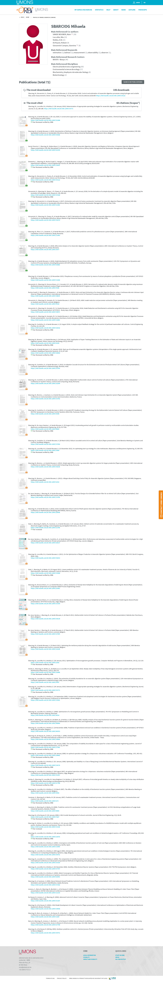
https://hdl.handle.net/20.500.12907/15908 (45, 573)
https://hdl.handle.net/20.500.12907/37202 (45, 885)
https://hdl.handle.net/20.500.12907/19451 (45, 165)
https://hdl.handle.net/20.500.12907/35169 (45, 863)
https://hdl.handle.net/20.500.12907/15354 (45, 604)
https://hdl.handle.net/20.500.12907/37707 (45, 869)
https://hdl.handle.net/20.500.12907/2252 (45, 482)
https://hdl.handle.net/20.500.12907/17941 (45, 747)
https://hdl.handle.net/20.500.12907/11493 (45, 235)
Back (22, 17)
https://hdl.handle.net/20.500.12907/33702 (45, 399)
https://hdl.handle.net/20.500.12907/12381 (45, 205)
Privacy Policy (62, 978)
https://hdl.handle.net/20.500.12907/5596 (45, 288)
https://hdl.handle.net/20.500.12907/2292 (45, 663)
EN (144, 2)
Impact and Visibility (91, 959)
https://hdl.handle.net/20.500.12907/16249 (45, 383)
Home (27, 17)
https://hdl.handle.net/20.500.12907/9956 (45, 793)
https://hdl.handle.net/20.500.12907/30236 (45, 467)
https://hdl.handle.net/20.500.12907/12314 (45, 893)
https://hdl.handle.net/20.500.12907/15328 (45, 195)
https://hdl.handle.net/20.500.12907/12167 (45, 775)
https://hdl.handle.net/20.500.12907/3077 (45, 250)
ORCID (118, 957)
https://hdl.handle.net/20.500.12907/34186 (45, 135)
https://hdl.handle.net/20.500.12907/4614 (45, 715)
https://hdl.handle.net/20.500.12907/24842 (45, 755)
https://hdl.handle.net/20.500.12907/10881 (45, 265)
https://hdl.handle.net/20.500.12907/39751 (45, 933)
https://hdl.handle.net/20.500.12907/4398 (45, 414)
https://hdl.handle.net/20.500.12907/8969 (45, 429)
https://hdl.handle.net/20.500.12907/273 (44, 801)
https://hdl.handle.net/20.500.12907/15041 (45, 700)
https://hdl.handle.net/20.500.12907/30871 (45, 312)
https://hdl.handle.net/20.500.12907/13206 (45, 280)
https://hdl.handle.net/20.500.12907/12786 (45, 528)
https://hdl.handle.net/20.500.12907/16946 (45, 672)
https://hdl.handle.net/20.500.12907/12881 (45, 320)
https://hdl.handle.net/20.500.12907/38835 (45, 296)
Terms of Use (50, 978)
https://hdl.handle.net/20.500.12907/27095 (45, 634)
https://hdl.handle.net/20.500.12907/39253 (45, 558)
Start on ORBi (120, 955)
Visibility (87, 957)
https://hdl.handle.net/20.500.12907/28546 (45, 512)
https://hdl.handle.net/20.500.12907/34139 (45, 619)
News (123, 10)
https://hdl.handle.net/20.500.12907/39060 (45, 739)
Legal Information (90, 955)
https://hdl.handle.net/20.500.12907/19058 (45, 909)
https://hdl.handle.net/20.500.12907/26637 (45, 543)
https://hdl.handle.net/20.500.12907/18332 (45, 328)
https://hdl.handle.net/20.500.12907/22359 (45, 150)
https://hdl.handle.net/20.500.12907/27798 (45, 925)
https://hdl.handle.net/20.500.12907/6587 (45, 682)
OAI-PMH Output (121, 959)
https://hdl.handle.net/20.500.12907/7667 (45, 817)
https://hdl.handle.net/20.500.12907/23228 (45, 649)
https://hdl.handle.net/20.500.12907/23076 (45, 837)
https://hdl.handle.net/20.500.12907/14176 (45, 765)
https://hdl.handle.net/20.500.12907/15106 (45, 827)
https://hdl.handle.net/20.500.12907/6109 (45, 343)
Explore (132, 10)
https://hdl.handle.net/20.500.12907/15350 (45, 497)
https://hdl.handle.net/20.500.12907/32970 (45, 220)
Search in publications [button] (132, 82)
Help (108, 10)
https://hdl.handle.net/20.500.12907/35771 (58, 109)
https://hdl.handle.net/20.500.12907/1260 (45, 917)
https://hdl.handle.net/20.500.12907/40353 (45, 731)
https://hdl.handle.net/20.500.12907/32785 (45, 368)
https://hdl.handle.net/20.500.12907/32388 (45, 120)
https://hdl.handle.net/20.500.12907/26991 (45, 877)
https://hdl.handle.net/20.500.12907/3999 (45, 450)
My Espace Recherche (83, 10)
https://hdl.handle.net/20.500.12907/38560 (45, 353)
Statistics (99, 10)
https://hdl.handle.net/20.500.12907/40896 (45, 723)
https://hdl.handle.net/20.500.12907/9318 (45, 304)
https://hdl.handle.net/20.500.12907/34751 (45, 855)
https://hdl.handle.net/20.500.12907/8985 (45, 811)
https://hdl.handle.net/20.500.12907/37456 (45, 444)
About (115, 10)
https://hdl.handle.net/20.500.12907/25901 (45, 588)
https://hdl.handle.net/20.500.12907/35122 (110, 96)
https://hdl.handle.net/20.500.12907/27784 (45, 783)
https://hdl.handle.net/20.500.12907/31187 (45, 901)
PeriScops (142, 10)
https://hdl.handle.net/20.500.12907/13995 (45, 847)
